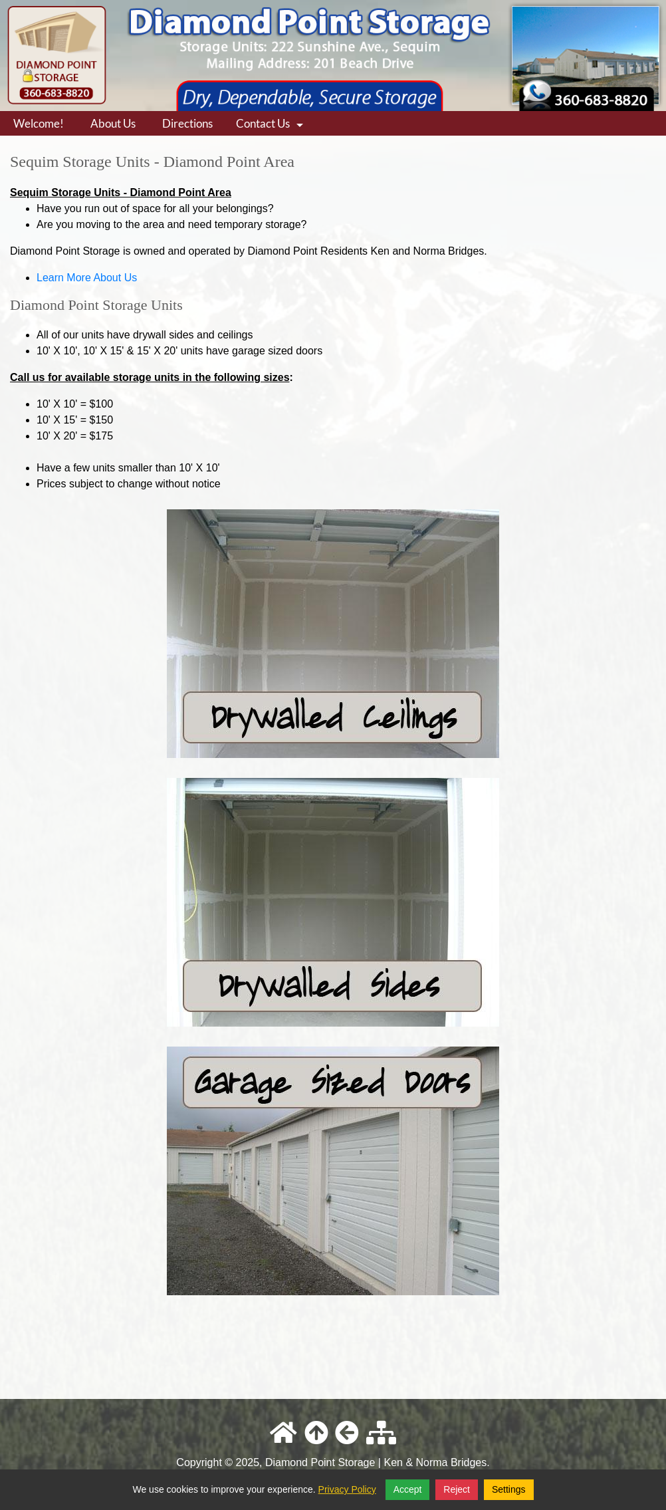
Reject (456, 1489)
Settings (509, 1489)
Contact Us (271, 126)
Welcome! (38, 123)
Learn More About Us (87, 277)
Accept (407, 1489)
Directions (187, 123)
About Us (113, 123)
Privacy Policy (347, 1489)
